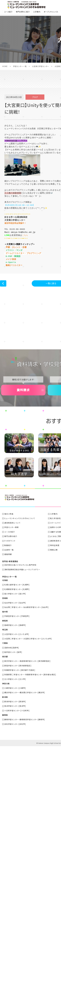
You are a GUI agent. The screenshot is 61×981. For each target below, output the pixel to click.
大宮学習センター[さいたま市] (16, 657)
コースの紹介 (9, 556)
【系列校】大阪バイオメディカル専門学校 (20, 589)
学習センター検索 (11, 551)
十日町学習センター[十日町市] (17, 733)
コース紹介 (8, 12)
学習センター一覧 (20, 66)
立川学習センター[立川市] (15, 702)
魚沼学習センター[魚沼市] (15, 729)
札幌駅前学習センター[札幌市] (17, 613)
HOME (5, 66)
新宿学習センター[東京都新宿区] (17, 688)
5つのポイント (10, 564)
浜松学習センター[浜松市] (15, 746)
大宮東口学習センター (42, 66)
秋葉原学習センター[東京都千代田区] (19, 693)
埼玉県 (5, 653)
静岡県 (5, 737)
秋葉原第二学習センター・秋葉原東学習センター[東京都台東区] (30, 697)
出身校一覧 (9, 573)
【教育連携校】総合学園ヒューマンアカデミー (22, 593)
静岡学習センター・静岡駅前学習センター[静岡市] (24, 742)
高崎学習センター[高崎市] (15, 648)
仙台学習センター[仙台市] (15, 626)
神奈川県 (6, 706)
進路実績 (8, 578)
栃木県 (5, 635)
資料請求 (23, 413)
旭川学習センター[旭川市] (15, 617)
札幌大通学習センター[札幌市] (17, 608)
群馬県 (5, 644)
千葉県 (5, 666)
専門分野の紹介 (10, 560)
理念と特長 (9, 538)
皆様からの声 (55, 551)
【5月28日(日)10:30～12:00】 (20, 204)
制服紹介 (8, 569)
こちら (25, 235)
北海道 (5, 604)
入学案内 (36, 12)
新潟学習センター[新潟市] (15, 724)
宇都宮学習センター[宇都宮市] (17, 639)
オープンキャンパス (51, 12)
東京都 (5, 679)
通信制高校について (12, 547)
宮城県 (5, 622)
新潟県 (5, 720)
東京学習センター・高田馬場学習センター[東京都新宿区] (27, 684)
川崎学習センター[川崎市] (15, 711)
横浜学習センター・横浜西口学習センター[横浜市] (24, 715)
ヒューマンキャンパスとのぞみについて (19, 542)
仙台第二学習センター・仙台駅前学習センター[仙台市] (26, 630)
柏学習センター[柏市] (13, 675)
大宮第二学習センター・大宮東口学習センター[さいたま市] (28, 662)
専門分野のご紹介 (23, 12)
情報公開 (54, 573)
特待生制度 (54, 569)
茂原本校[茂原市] (11, 671)
